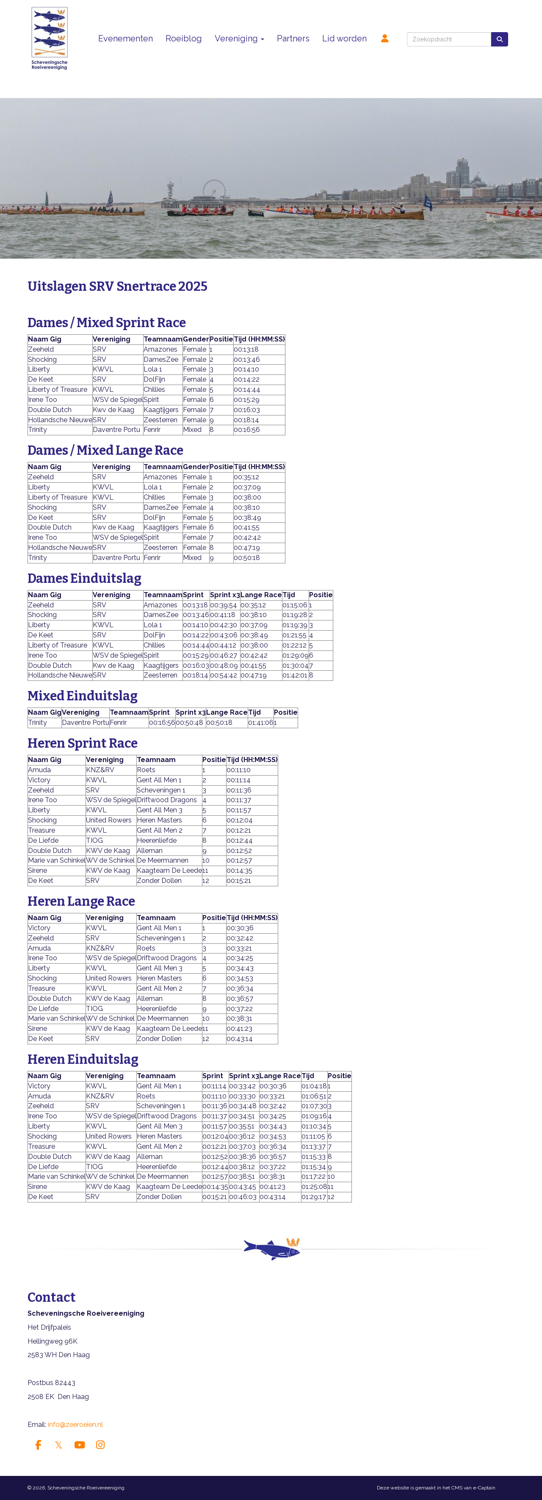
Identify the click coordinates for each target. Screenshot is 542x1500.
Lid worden (344, 38)
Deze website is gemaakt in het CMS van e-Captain (436, 1488)
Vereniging (239, 38)
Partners (293, 38)
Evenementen (125, 38)
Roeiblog (184, 38)
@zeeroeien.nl (75, 1425)
